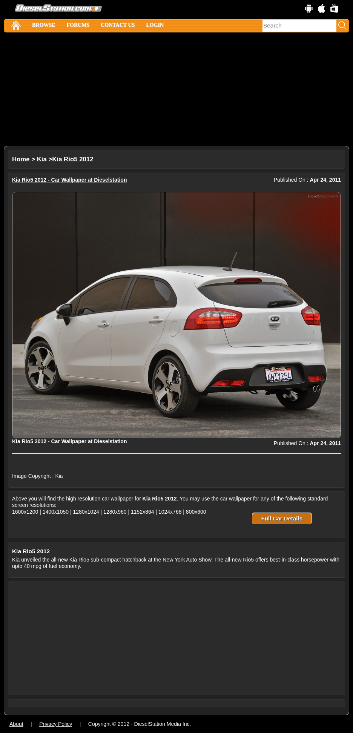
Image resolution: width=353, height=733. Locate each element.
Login (155, 25)
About (16, 724)
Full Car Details (281, 518)
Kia (42, 159)
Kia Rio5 (79, 560)
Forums (77, 25)
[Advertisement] (176, 89)
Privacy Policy (55, 724)
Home (21, 159)
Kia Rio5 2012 (72, 159)
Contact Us (118, 25)
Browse (43, 25)
